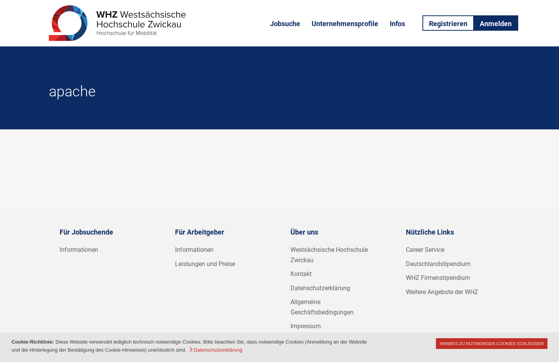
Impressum (305, 326)
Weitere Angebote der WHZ (442, 292)
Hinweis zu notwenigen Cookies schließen (492, 343)
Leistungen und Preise (205, 264)
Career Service (425, 249)
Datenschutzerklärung (320, 288)
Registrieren (448, 24)
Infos (397, 24)
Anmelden (496, 24)
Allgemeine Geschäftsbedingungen (322, 307)
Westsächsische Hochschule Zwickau (329, 255)
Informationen (79, 249)
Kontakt (301, 274)
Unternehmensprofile (345, 24)
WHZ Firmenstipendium (438, 277)
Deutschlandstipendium (438, 264)
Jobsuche (285, 24)
